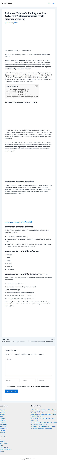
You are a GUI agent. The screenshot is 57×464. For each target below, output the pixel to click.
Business (2, 414)
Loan (1, 439)
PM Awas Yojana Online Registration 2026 (18, 89)
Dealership (3, 422)
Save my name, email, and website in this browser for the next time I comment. (28, 386)
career (2, 416)
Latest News (3, 437)
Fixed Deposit (4, 429)
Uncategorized (4, 447)
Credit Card (3, 420)
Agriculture (3, 410)
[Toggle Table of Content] (36, 86)
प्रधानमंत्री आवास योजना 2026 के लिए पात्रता (17, 93)
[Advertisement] (28, 37)
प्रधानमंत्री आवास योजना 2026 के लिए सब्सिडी (17, 91)
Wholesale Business (5, 449)
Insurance (3, 433)
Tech (1, 445)
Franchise (2, 431)
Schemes (2, 441)
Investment (3, 435)
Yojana (2, 451)
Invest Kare (7, 3)
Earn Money (3, 425)
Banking (2, 412)
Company (2, 418)
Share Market (3, 443)
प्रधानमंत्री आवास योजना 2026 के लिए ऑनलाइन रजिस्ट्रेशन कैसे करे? (22, 96)
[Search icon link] (49, 3)
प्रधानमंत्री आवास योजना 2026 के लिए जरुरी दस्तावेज (19, 95)
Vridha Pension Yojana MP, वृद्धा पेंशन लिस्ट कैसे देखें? (18, 222)
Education (3, 427)
